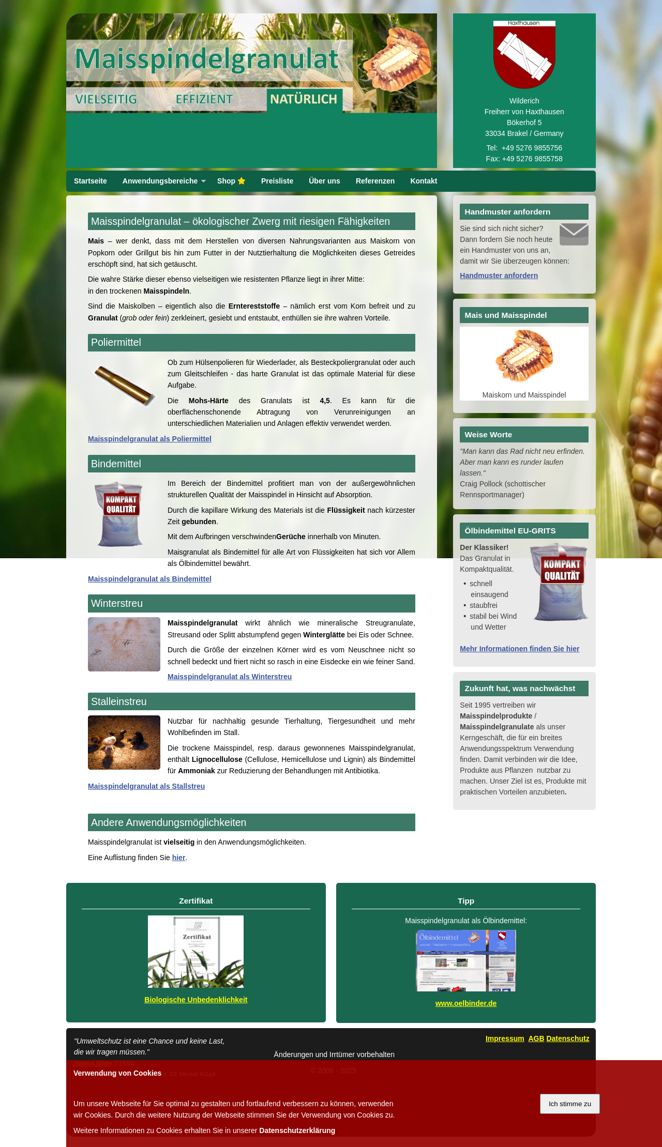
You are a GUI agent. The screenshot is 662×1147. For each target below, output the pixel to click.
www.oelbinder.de (466, 1003)
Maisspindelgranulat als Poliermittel (150, 439)
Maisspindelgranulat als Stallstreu (146, 786)
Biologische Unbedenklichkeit (195, 1000)
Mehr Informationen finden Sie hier (519, 649)
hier (179, 857)
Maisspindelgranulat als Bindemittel (150, 579)
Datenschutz (567, 1038)
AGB (536, 1038)
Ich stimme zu (570, 1104)
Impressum (505, 1038)
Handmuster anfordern (499, 275)
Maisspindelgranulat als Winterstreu (230, 676)
